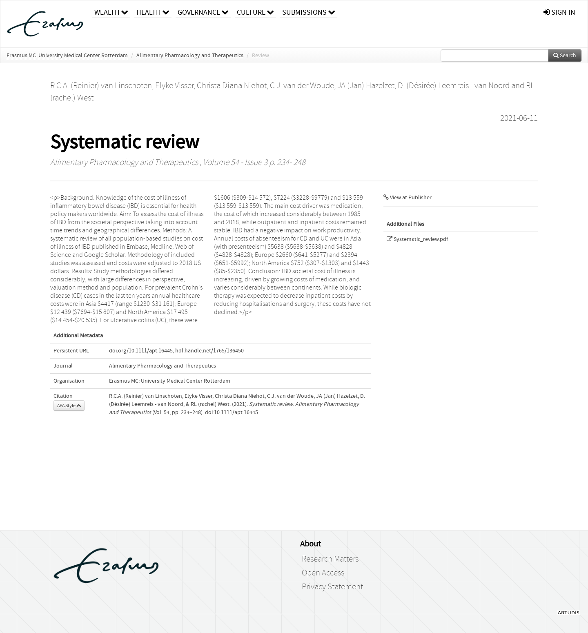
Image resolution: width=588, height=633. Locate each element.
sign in (559, 12)
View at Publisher (407, 197)
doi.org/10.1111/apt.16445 (141, 351)
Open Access (323, 573)
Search (564, 55)
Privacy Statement (332, 587)
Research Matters (330, 559)
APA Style (69, 405)
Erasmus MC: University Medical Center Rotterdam (67, 55)
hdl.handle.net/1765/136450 (209, 351)
